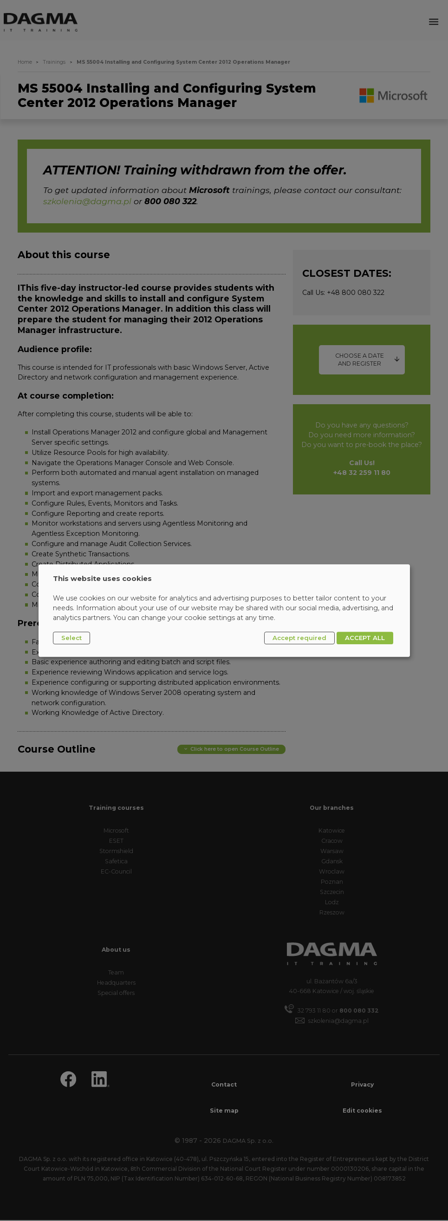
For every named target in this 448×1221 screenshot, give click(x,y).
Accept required (299, 637)
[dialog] (224, 610)
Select (71, 637)
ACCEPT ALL (365, 637)
